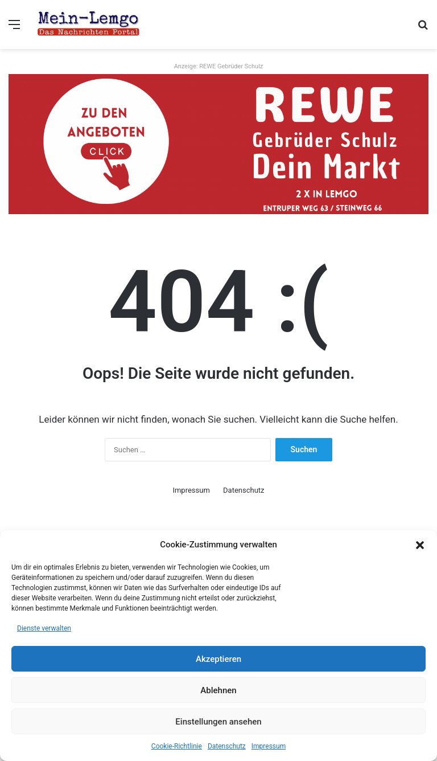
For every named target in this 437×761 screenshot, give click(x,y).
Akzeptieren (218, 659)
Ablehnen (218, 690)
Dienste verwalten (44, 628)
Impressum (269, 746)
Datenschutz (227, 746)
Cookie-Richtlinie (176, 746)
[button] (420, 545)
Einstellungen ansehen (218, 722)
